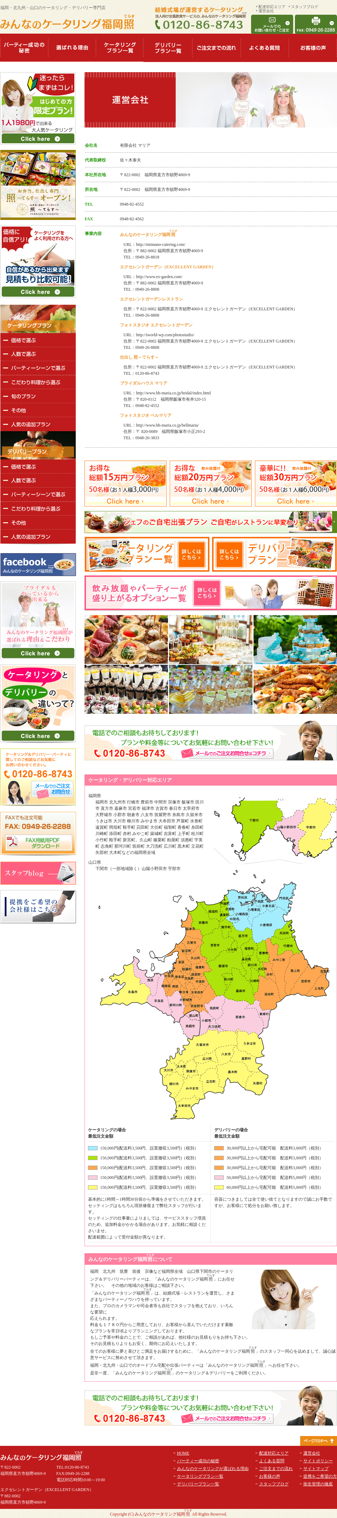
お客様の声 (269, 1476)
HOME (183, 1453)
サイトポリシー (318, 1460)
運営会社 (266, 11)
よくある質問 (271, 1460)
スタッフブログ (304, 7)
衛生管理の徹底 (318, 1484)
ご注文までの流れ (276, 1468)
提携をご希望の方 (320, 1476)
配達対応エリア (271, 7)
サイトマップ (316, 1468)
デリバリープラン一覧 (198, 1484)
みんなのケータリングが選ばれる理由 (213, 1468)
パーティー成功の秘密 (198, 1460)
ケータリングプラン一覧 (200, 1476)
